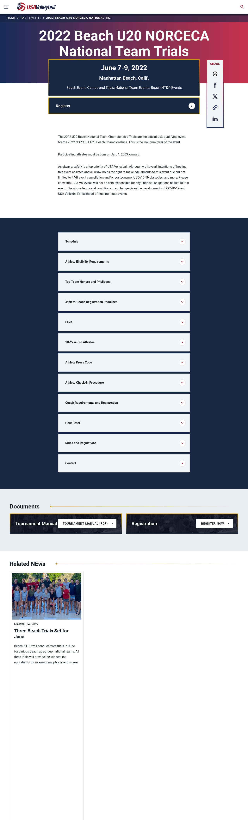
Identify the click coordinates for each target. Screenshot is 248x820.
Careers (15, 769)
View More (22, 680)
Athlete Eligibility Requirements (125, 261)
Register (125, 106)
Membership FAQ (22, 763)
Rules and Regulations (125, 443)
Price (125, 322)
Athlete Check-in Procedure (125, 382)
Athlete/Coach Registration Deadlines (125, 302)
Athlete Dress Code (125, 362)
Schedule (125, 241)
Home (11, 18)
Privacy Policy (33, 811)
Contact (125, 463)
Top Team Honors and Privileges (125, 282)
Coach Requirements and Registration (125, 403)
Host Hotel (125, 423)
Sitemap (15, 811)
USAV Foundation (22, 775)
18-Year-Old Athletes (125, 342)
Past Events (31, 18)
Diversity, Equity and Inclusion (31, 752)
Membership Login (23, 758)
